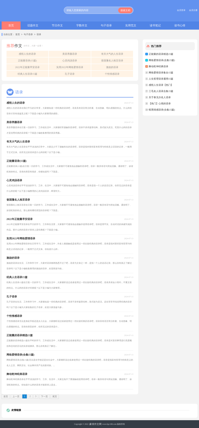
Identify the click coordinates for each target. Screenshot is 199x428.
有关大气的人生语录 (112, 54)
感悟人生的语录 (27, 54)
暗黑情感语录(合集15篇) (162, 109)
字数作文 (81, 25)
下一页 (44, 396)
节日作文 (57, 25)
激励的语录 (112, 67)
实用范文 (130, 25)
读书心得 (179, 25)
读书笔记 (155, 25)
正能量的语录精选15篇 (161, 54)
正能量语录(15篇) (27, 60)
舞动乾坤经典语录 (158, 66)
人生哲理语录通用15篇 (161, 78)
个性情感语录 (112, 74)
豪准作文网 (95, 424)
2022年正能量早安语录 (27, 67)
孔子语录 (70, 74)
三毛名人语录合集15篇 (161, 91)
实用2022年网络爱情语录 (69, 67)
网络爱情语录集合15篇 (161, 72)
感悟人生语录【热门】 (161, 85)
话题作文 (32, 25)
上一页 (16, 396)
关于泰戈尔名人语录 (160, 97)
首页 (11, 25)
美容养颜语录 (69, 54)
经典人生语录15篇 (27, 74)
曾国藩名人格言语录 (112, 60)
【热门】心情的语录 (160, 103)
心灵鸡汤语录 (69, 60)
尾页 (54, 396)
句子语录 (106, 25)
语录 (39, 34)
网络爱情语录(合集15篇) (162, 60)
